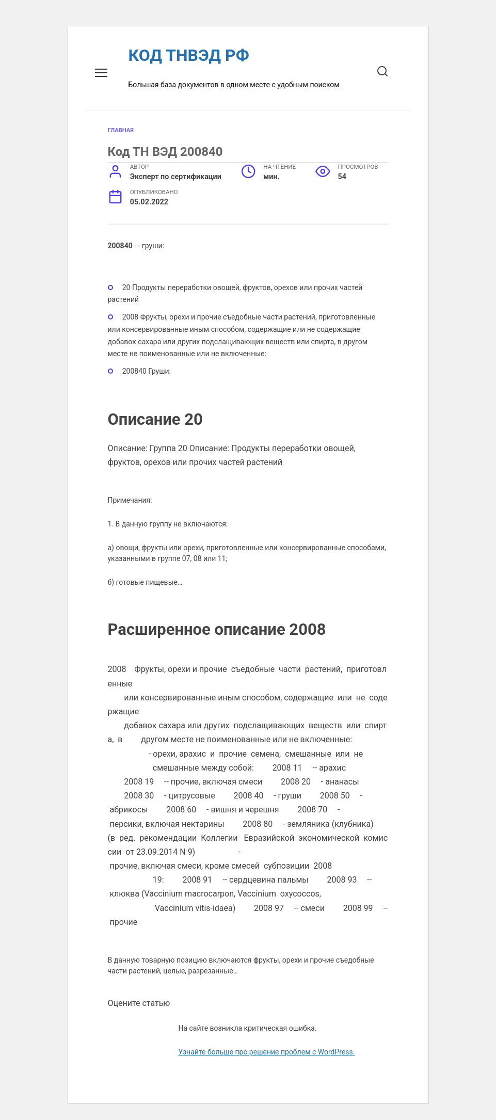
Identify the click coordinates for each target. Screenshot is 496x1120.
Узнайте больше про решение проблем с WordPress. (266, 1052)
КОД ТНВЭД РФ (189, 55)
